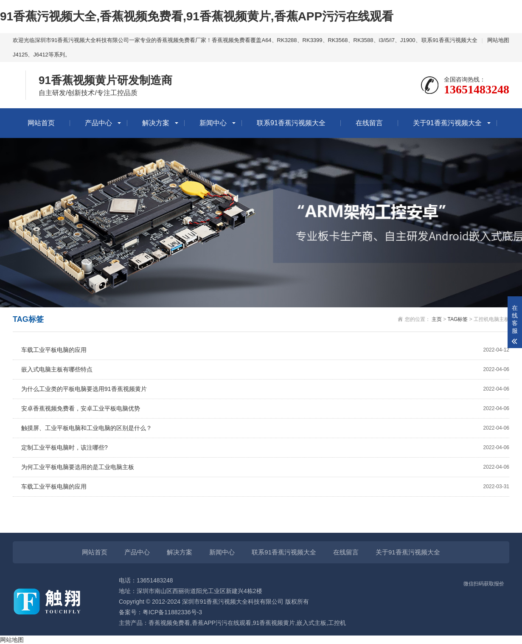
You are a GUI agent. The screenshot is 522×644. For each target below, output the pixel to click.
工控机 (337, 622)
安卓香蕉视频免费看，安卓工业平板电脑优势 (265, 408)
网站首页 (41, 123)
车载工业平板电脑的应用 (265, 350)
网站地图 (498, 40)
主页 (437, 319)
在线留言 (369, 123)
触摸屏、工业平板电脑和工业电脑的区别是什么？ (265, 428)
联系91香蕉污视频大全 (449, 40)
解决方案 (155, 123)
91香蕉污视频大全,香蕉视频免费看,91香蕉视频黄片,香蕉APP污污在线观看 (196, 16)
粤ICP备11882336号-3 (172, 612)
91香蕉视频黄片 (274, 622)
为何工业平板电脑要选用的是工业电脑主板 (265, 467)
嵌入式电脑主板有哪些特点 (265, 369)
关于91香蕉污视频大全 (447, 123)
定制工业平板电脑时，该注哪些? (265, 447)
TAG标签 (458, 319)
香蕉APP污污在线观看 (221, 622)
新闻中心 (213, 123)
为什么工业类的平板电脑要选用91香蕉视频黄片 (265, 389)
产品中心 (98, 123)
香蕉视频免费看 (169, 622)
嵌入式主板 (311, 622)
